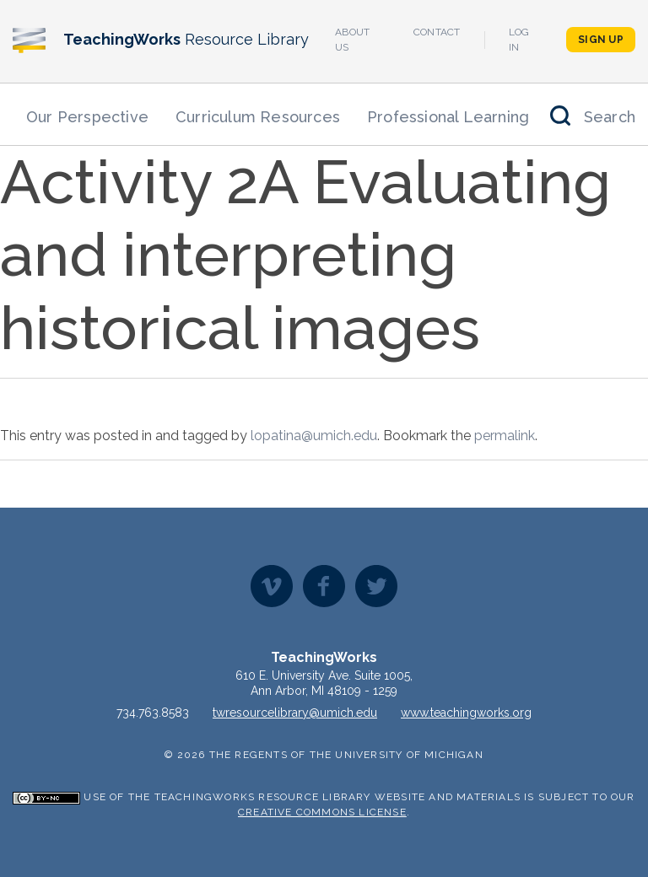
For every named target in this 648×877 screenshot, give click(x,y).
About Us (352, 39)
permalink (504, 436)
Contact (437, 32)
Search (609, 117)
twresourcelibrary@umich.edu (295, 712)
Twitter (376, 586)
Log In (519, 39)
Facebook (324, 586)
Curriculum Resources (258, 117)
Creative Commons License (322, 812)
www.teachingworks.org (466, 712)
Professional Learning (448, 117)
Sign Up (601, 40)
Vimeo (272, 586)
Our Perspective (87, 117)
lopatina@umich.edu (314, 436)
